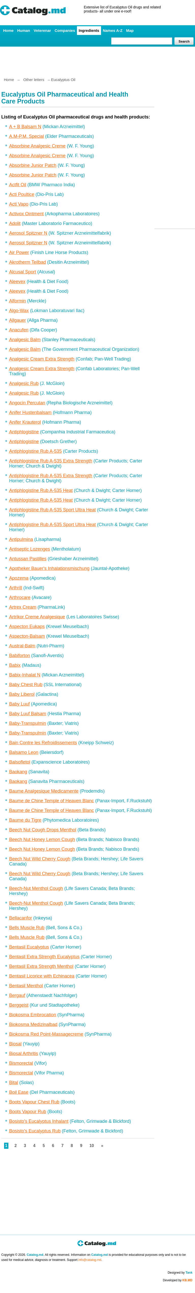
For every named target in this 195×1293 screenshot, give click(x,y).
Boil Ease (18, 1092)
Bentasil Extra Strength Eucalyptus (44, 956)
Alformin (17, 300)
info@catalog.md (89, 1260)
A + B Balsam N (25, 126)
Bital (13, 1082)
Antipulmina (21, 539)
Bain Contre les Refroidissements (43, 742)
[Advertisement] (97, 59)
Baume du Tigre (25, 820)
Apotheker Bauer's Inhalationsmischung (49, 568)
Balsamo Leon (23, 752)
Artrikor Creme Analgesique (37, 616)
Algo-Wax (19, 310)
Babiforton (19, 655)
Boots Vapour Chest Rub (34, 1101)
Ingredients (89, 30)
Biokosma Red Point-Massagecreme (46, 1034)
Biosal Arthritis (23, 1053)
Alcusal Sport (22, 271)
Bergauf (17, 995)
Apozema (18, 578)
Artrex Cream (22, 607)
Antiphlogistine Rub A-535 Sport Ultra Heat (52, 509)
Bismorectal (21, 1063)
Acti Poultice (21, 194)
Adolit (15, 223)
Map (130, 30)
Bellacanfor (20, 918)
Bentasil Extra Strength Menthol (41, 966)
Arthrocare (19, 597)
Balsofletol (19, 762)
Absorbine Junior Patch (32, 165)
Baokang (18, 771)
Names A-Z (113, 30)
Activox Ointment (26, 213)
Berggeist (18, 1005)
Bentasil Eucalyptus (29, 947)
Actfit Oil (17, 184)
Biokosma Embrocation (32, 1014)
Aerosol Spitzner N (28, 233)
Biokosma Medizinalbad (33, 1024)
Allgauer (17, 320)
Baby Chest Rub (25, 684)
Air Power (19, 252)
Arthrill (15, 587)
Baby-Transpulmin (27, 723)
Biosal (15, 1043)
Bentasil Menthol (26, 985)
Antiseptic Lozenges (29, 549)
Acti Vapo (18, 204)
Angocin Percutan (27, 402)
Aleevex (17, 281)
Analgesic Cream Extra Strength (41, 359)
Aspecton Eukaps (27, 626)
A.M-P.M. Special (26, 136)
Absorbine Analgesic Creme (37, 146)
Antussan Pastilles (27, 558)
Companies (65, 30)
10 (91, 1145)
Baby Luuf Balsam (27, 713)
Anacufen (18, 329)
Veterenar (42, 30)
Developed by (177, 1280)
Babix (15, 665)
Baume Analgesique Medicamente (43, 791)
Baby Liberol (22, 694)
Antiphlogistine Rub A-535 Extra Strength (50, 460)
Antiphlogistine (24, 431)
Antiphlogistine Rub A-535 (35, 451)
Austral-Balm (22, 645)
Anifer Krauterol (25, 422)
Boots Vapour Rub (27, 1111)
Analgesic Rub (24, 383)
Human (23, 30)
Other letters (33, 79)
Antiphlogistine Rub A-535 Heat (41, 490)
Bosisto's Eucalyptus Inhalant (39, 1121)
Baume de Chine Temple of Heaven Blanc (51, 800)
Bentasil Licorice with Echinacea (41, 976)
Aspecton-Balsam (27, 636)
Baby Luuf (19, 704)
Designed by (180, 1272)
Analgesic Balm (25, 339)
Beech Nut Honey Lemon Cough (42, 839)
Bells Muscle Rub (26, 927)
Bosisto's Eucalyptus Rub (35, 1131)
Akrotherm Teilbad (27, 262)
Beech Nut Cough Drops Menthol (42, 829)
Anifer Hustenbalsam (30, 412)
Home (8, 30)
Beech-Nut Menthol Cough (36, 888)
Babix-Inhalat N (24, 674)
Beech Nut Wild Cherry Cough (39, 858)
